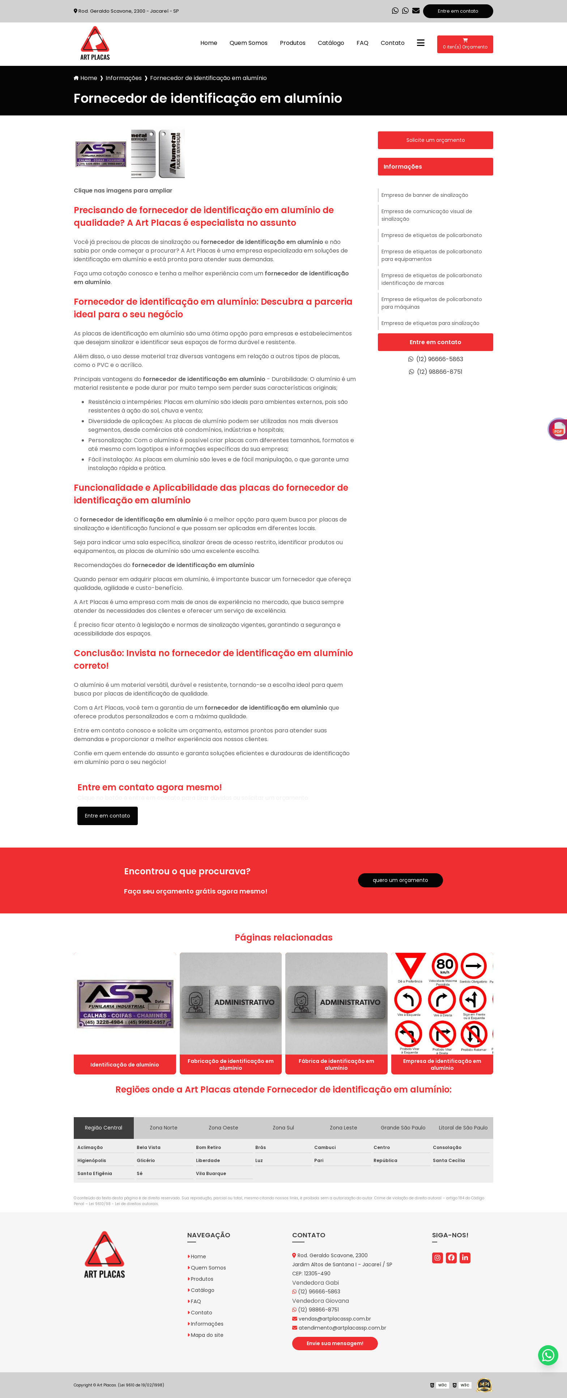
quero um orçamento (400, 880)
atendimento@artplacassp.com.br (339, 1327)
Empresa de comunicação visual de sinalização (426, 215)
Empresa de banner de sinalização (424, 195)
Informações (124, 78)
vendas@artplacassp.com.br (331, 1318)
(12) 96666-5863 (435, 359)
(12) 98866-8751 (435, 372)
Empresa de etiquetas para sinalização (430, 323)
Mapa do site (207, 1335)
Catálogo (331, 43)
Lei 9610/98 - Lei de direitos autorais (123, 1204)
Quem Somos (249, 43)
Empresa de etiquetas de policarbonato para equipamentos (431, 255)
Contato (393, 43)
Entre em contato (458, 11)
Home (208, 43)
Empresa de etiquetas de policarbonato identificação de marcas (431, 279)
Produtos (293, 43)
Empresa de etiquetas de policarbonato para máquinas (431, 303)
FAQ (362, 43)
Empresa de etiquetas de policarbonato (431, 235)
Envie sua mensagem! (335, 1343)
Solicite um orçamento (435, 140)
